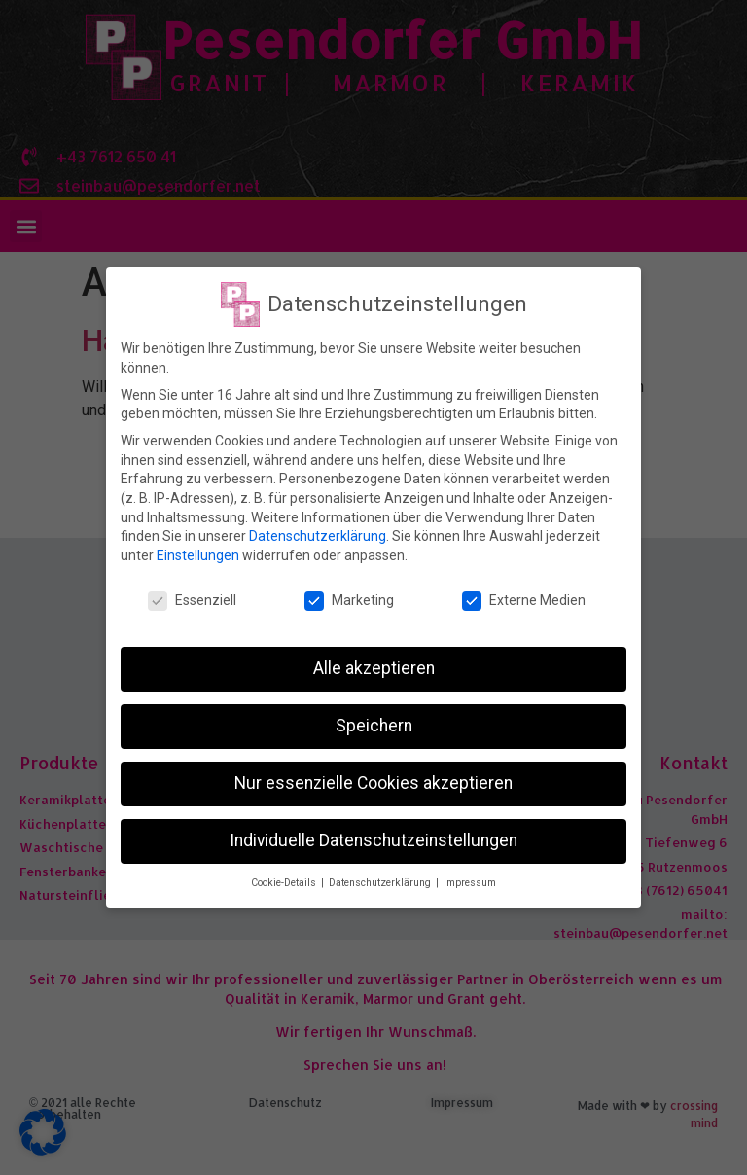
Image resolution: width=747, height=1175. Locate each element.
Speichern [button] (374, 723)
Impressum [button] (470, 880)
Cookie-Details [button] (285, 880)
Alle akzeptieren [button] (374, 666)
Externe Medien (524, 597)
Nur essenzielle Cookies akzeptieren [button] (373, 781)
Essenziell (192, 597)
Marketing (349, 597)
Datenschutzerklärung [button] (381, 880)
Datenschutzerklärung (317, 534)
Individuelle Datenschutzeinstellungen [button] (373, 838)
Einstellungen (198, 552)
